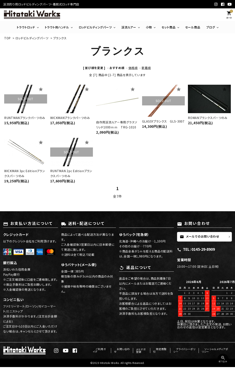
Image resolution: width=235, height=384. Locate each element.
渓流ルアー (128, 27)
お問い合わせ (124, 350)
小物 (149, 27)
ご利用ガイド (105, 350)
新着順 (146, 68)
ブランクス (60, 38)
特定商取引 (162, 350)
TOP (7, 38)
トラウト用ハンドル (57, 27)
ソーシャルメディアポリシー (215, 350)
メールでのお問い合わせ (199, 236)
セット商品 (169, 27)
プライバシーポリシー (184, 350)
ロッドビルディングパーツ (95, 27)
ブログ (210, 27)
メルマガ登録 (143, 350)
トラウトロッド (26, 27)
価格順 (133, 68)
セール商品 (192, 27)
